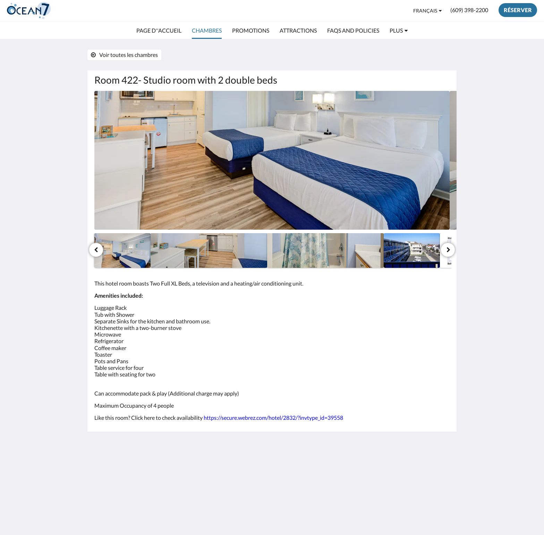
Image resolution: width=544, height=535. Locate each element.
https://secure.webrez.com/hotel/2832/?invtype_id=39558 (273, 417)
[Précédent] (96, 250)
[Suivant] (448, 250)
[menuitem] (158, 30)
